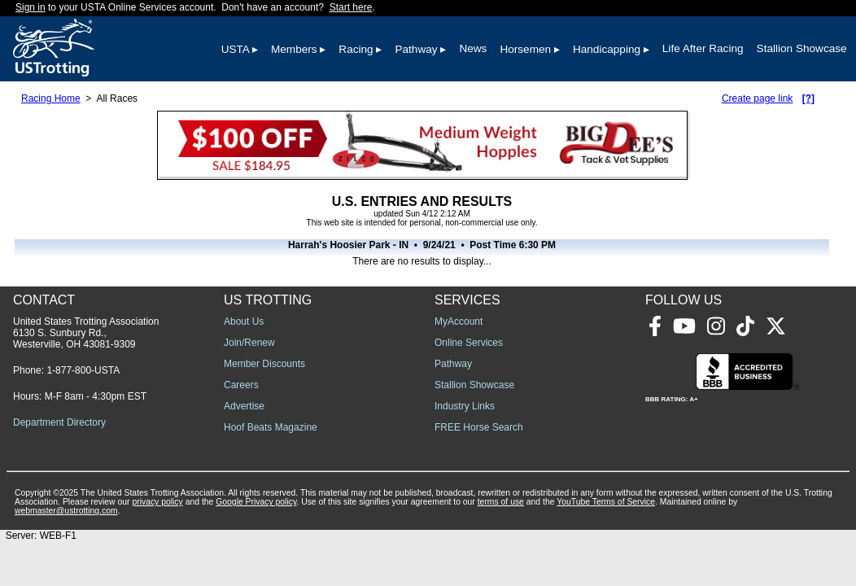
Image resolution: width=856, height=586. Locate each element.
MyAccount (459, 321)
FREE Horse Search (479, 427)
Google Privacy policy (256, 501)
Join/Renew (249, 342)
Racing (355, 49)
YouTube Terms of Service (606, 501)
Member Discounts (264, 364)
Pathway (416, 49)
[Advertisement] (645, 414)
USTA (235, 49)
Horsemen (525, 49)
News (473, 48)
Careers (241, 385)
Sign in (30, 7)
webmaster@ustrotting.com (66, 510)
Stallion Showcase (802, 48)
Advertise (244, 406)
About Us (244, 321)
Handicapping (606, 49)
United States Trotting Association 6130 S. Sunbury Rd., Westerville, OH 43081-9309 (86, 333)
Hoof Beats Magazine (270, 427)
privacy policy (157, 501)
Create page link (757, 98)
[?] (808, 98)
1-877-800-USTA (83, 370)
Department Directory (59, 422)
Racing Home (51, 98)
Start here (351, 7)
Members (294, 49)
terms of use (501, 501)
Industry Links (465, 406)
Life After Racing (703, 48)
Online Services (469, 342)
